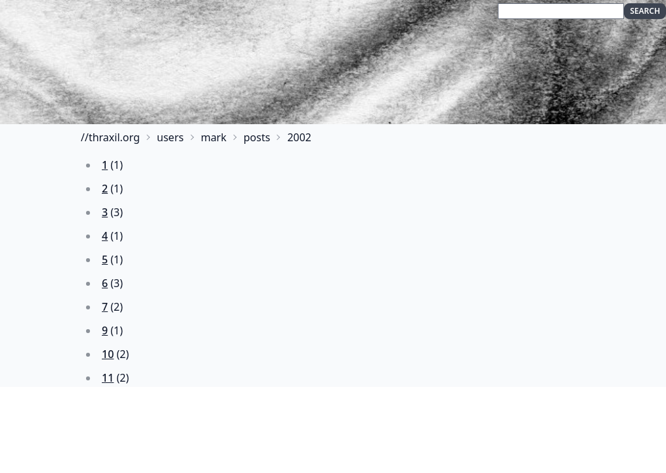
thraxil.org (114, 137)
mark (214, 137)
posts (257, 137)
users (170, 137)
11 (108, 378)
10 (108, 354)
